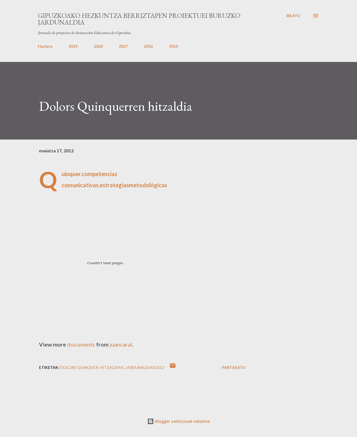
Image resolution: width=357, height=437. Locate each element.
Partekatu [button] (233, 367)
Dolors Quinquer (79, 367)
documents (81, 344)
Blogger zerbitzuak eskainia (178, 421)
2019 (73, 46)
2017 (123, 46)
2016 (148, 46)
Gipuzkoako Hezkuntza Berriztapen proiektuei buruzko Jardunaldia (139, 19)
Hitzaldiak (112, 367)
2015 (173, 46)
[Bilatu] (293, 15)
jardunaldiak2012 (145, 367)
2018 (98, 46)
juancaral (121, 344)
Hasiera (45, 46)
